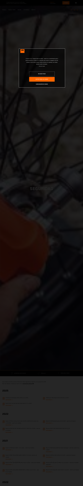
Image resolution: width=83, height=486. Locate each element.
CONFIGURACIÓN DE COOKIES (42, 84)
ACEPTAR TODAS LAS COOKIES (42, 79)
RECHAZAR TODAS (42, 74)
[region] (42, 68)
